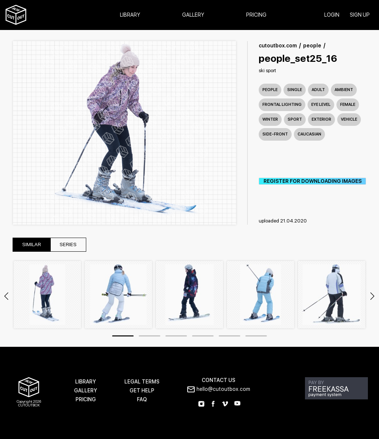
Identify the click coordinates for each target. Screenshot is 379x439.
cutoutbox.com (278, 46)
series (69, 245)
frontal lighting (282, 104)
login (331, 15)
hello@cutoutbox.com (223, 389)
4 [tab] (203, 336)
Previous (6, 296)
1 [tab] (123, 336)
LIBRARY (85, 382)
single (294, 90)
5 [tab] (229, 336)
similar (32, 245)
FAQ (142, 399)
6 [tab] (256, 336)
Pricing (256, 15)
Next (372, 296)
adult (318, 90)
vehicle (349, 119)
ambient (344, 90)
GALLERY (85, 391)
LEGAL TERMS (142, 382)
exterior (321, 119)
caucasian (309, 134)
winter (270, 119)
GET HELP (142, 391)
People (270, 90)
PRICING (86, 399)
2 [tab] (149, 336)
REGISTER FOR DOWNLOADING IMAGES (313, 181)
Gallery (193, 15)
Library (130, 15)
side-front (275, 134)
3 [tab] (176, 336)
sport (295, 119)
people (312, 46)
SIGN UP (359, 15)
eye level (321, 104)
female (347, 104)
